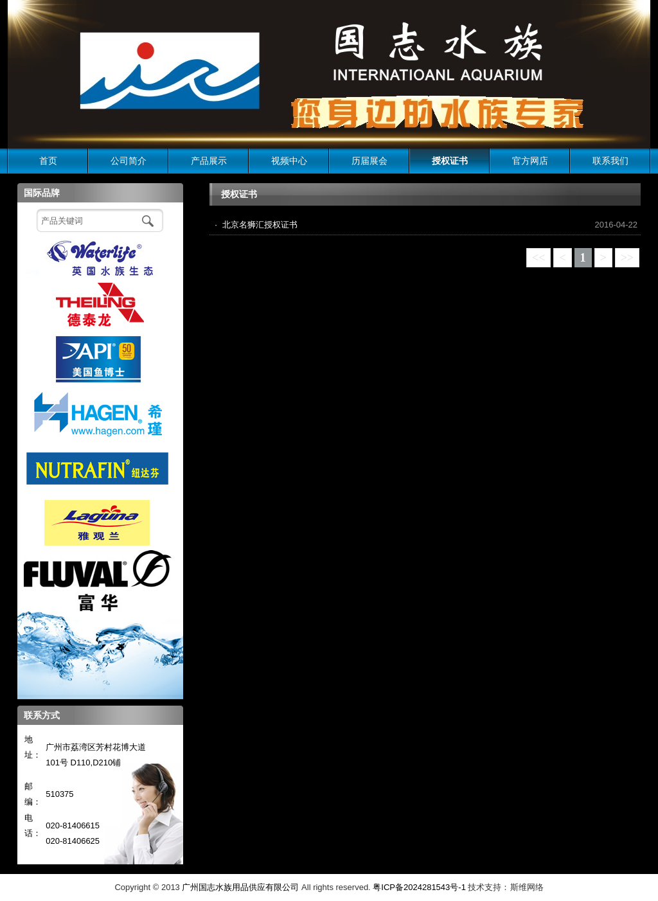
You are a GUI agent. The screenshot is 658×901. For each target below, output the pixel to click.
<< (538, 257)
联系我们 (610, 161)
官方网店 (530, 161)
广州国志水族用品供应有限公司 (240, 887)
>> (627, 257)
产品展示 (209, 161)
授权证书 (450, 161)
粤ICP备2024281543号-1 (419, 887)
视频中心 (289, 161)
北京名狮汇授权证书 (260, 224)
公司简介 (129, 161)
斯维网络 (527, 887)
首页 (48, 161)
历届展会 (369, 161)
